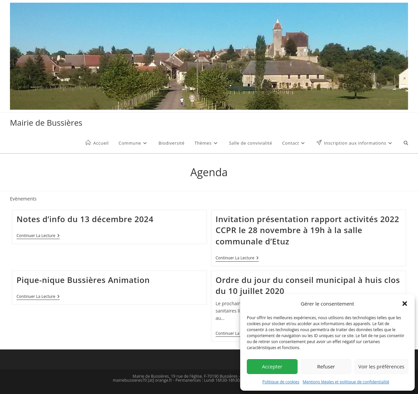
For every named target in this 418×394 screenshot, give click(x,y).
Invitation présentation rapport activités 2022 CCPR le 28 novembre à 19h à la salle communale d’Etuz (307, 230)
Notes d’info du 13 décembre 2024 (85, 218)
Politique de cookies (281, 382)
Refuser (326, 366)
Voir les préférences (381, 366)
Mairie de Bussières (46, 122)
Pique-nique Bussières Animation (83, 279)
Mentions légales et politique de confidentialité (346, 382)
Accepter (272, 366)
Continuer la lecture (38, 236)
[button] (404, 303)
